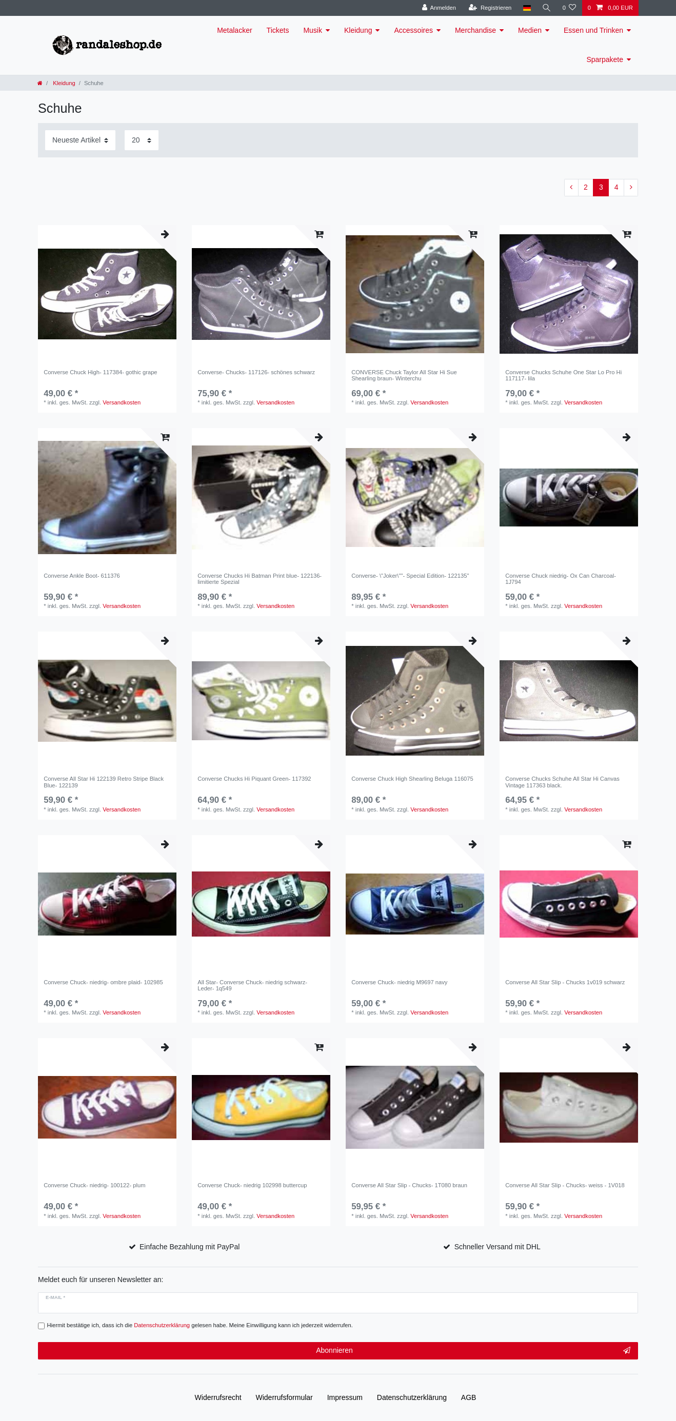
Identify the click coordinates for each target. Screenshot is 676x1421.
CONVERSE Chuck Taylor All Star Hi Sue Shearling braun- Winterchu (404, 375)
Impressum (345, 1397)
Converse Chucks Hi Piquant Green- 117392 (254, 779)
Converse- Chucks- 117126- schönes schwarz (256, 372)
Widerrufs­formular (284, 1397)
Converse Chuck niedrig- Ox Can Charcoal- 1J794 (560, 579)
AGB (468, 1397)
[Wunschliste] (569, 8)
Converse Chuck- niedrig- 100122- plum (94, 1185)
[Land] (526, 8)
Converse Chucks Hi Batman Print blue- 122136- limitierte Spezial (259, 579)
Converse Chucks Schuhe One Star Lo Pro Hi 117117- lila (563, 375)
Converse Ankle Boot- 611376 (82, 576)
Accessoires (413, 30)
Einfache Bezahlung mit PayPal (190, 1247)
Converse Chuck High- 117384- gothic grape (100, 372)
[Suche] (546, 8)
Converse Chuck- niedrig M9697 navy (399, 982)
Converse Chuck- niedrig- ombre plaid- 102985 (103, 982)
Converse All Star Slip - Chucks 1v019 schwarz (565, 982)
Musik (312, 30)
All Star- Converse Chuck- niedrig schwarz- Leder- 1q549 (252, 985)
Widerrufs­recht (218, 1397)
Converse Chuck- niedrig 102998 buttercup (252, 1185)
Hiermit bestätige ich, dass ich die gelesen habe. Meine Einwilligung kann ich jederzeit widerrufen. (200, 1325)
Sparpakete (604, 59)
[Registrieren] (490, 8)
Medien (530, 30)
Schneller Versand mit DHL (497, 1247)
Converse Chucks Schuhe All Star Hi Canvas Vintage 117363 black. (562, 782)
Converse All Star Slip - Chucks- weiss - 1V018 (565, 1185)
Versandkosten (122, 402)
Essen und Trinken (593, 30)
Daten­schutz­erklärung (412, 1397)
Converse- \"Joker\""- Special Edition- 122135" (410, 576)
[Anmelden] (439, 8)
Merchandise (475, 30)
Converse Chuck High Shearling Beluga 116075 (412, 779)
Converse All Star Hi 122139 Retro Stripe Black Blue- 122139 (104, 782)
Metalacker (234, 30)
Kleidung (358, 30)
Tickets (278, 30)
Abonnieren (473, 1350)
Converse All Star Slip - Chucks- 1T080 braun (409, 1185)
